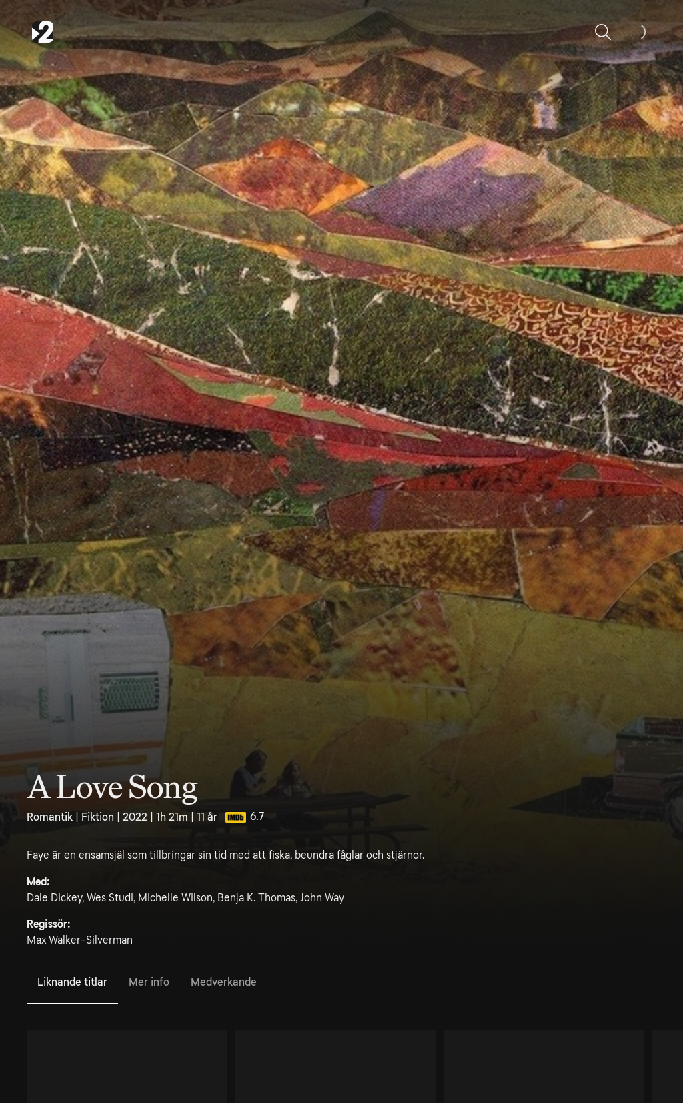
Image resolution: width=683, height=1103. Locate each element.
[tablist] (336, 983)
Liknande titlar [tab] (72, 982)
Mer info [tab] (149, 982)
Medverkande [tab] (224, 982)
